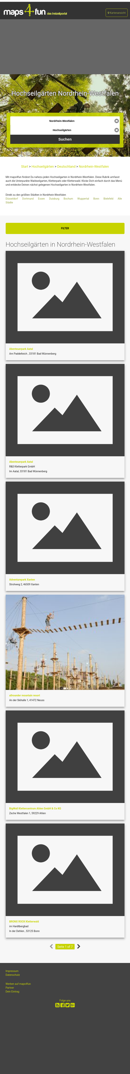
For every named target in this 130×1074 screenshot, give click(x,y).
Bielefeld (108, 198)
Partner (10, 987)
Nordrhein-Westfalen (93, 166)
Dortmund (28, 198)
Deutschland (66, 166)
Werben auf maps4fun (18, 983)
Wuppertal (83, 198)
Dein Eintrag (12, 991)
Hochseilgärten (43, 166)
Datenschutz (13, 974)
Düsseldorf (12, 198)
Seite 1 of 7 (65, 946)
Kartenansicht (117, 12)
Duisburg (54, 198)
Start (25, 166)
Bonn (96, 198)
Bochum (68, 198)
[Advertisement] (65, 46)
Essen (41, 198)
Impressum (12, 971)
